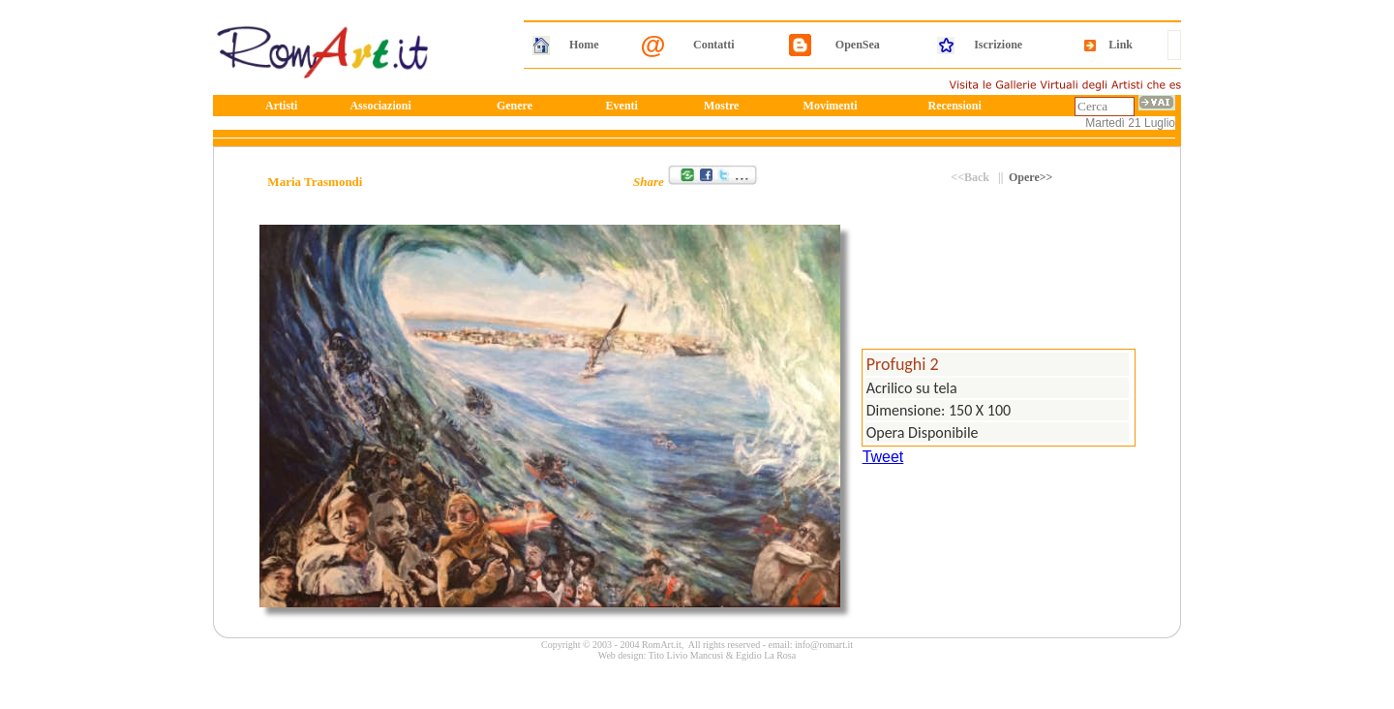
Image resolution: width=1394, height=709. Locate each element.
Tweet (883, 456)
